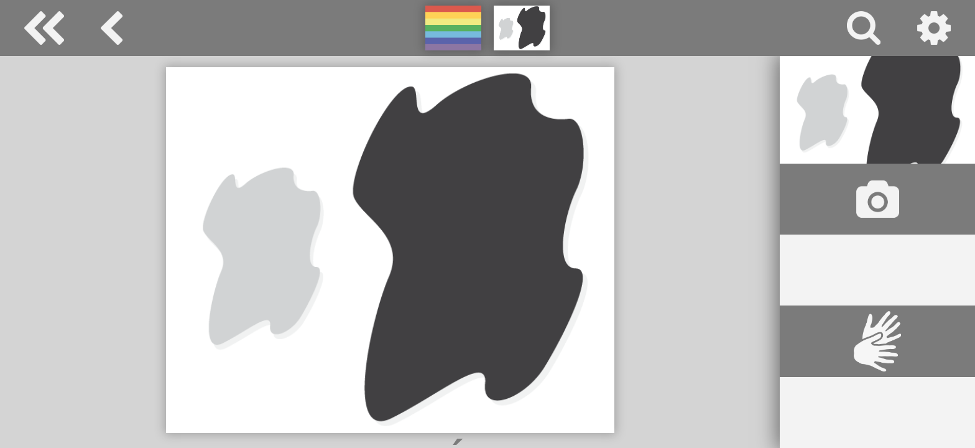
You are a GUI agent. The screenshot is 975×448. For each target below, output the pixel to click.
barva (111, 28)
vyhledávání (863, 28)
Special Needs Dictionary (44, 28)
